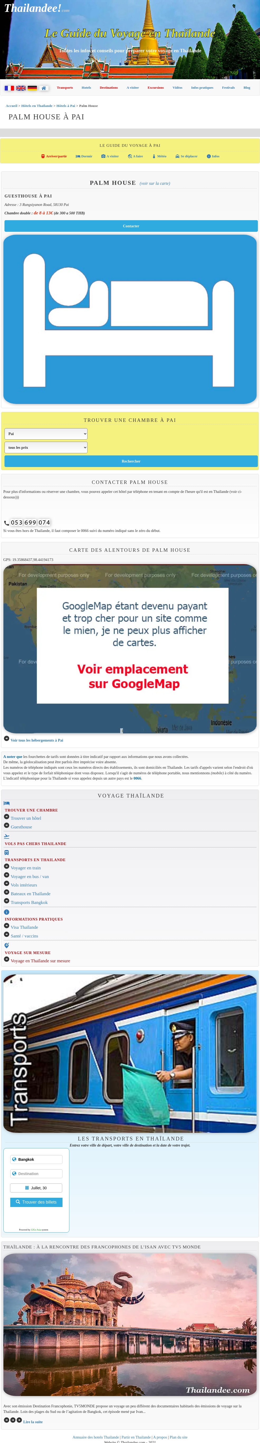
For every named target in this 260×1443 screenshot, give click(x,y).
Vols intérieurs (24, 885)
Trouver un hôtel (26, 818)
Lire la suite (33, 1422)
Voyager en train (26, 867)
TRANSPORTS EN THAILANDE (35, 860)
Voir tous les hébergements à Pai (37, 740)
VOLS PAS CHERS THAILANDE (35, 844)
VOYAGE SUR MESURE (28, 953)
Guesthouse (21, 826)
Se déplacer (186, 156)
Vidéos (177, 87)
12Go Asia (36, 1229)
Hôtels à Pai (65, 106)
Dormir (84, 156)
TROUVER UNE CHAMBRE (31, 810)
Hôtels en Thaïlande (36, 106)
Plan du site (178, 1437)
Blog (247, 87)
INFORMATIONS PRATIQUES (34, 919)
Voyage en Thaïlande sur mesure (40, 960)
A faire (135, 156)
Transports (65, 87)
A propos (160, 1437)
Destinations (109, 87)
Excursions (156, 87)
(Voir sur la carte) (155, 183)
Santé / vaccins (24, 936)
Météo (159, 156)
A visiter (133, 87)
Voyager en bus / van (30, 876)
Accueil (11, 106)
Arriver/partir (54, 156)
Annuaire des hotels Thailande (96, 1437)
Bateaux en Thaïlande (31, 893)
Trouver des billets (36, 1202)
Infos (212, 156)
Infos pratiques (202, 87)
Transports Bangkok (29, 902)
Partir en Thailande (136, 1437)
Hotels (86, 87)
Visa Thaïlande (24, 927)
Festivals (228, 87)
